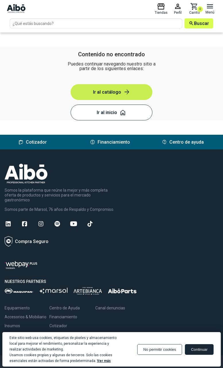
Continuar (199, 349)
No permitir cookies (159, 349)
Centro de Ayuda (64, 308)
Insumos (12, 325)
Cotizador (58, 325)
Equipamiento (17, 308)
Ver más (104, 361)
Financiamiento (63, 317)
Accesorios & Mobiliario (25, 317)
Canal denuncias (110, 308)
